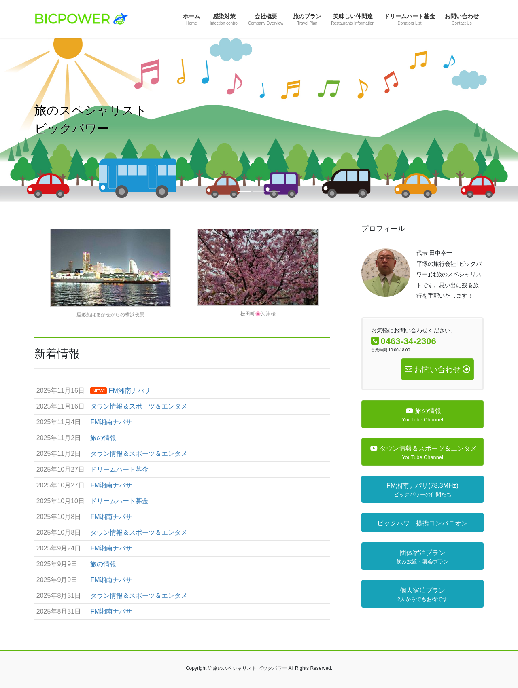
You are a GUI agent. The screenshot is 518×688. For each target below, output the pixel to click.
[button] (39, 119)
